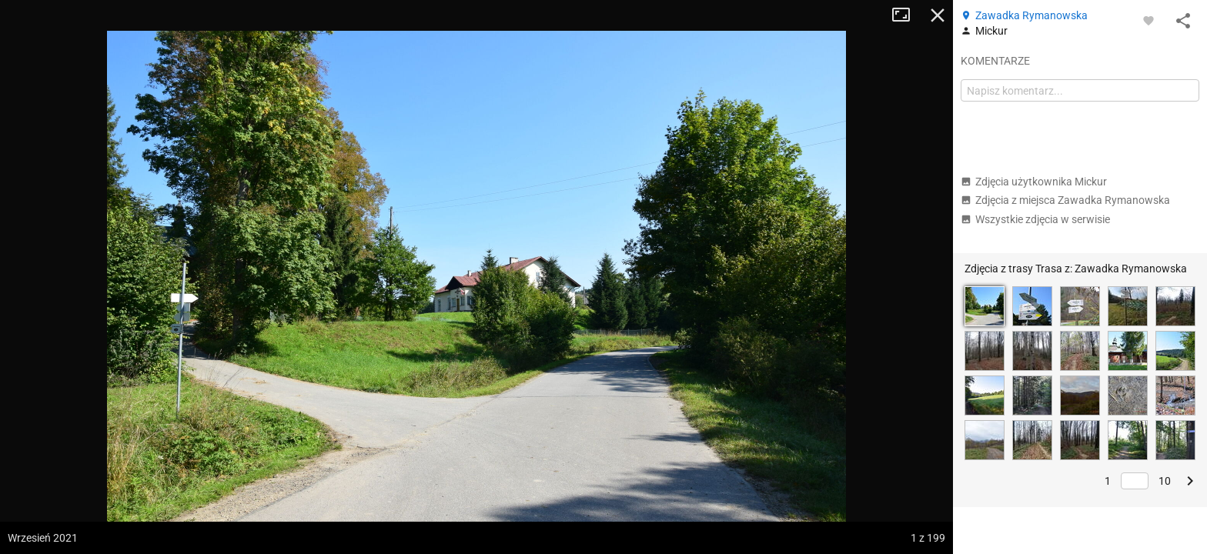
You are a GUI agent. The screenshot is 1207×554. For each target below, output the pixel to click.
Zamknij (937, 15)
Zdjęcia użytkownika (1034, 181)
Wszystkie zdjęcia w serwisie (1035, 219)
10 (1165, 481)
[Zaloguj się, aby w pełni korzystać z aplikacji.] (1148, 20)
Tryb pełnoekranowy (906, 15)
